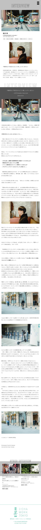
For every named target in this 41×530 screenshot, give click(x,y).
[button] (1, 471)
